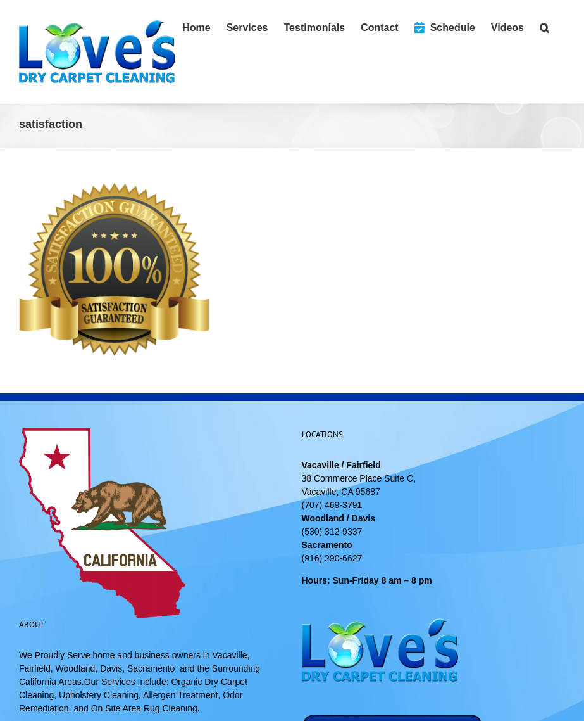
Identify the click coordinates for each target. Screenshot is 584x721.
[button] (544, 26)
